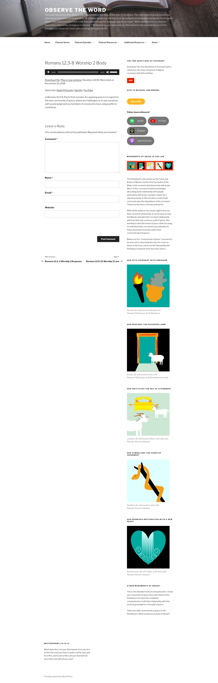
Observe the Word (75, 10)
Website (49, 207)
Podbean (137, 131)
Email (49, 192)
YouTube (88, 90)
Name (49, 177)
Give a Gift (136, 101)
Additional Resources (135, 42)
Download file (52, 80)
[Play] (48, 72)
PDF (131, 80)
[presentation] (66, 227)
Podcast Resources (109, 42)
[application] (82, 72)
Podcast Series (62, 42)
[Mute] (107, 72)
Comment (51, 139)
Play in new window (71, 80)
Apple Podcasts (64, 90)
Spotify (78, 90)
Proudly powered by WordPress (58, 676)
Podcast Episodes (84, 42)
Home (47, 42)
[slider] (78, 72)
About (156, 42)
